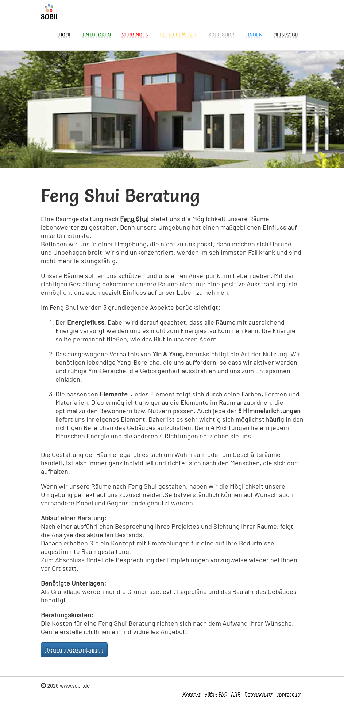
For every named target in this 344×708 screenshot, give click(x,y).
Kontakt (192, 694)
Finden (253, 34)
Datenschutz (258, 694)
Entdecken (97, 34)
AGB (236, 694)
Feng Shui (134, 219)
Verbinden (135, 34)
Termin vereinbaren (74, 649)
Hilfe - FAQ (215, 694)
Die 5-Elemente (178, 34)
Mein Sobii (285, 34)
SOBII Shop (221, 34)
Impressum (289, 694)
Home (65, 34)
